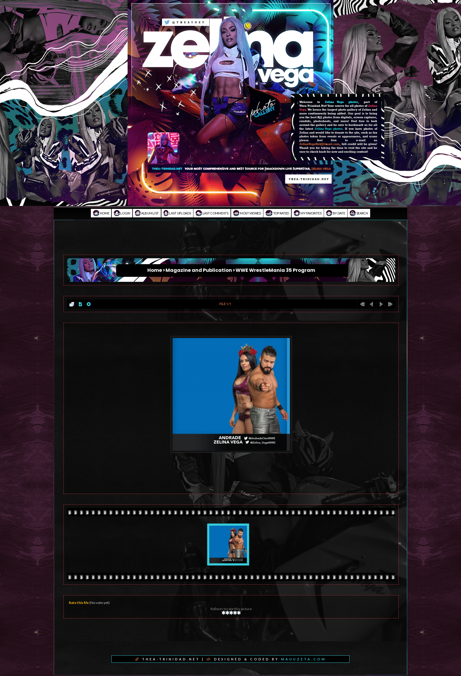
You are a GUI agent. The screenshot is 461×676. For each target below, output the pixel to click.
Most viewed (247, 213)
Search (359, 213)
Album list (147, 213)
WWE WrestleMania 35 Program (275, 270)
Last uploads (177, 213)
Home (101, 213)
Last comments (212, 213)
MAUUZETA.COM (303, 659)
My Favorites (308, 213)
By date (335, 213)
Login (122, 213)
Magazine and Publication (199, 270)
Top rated (277, 213)
